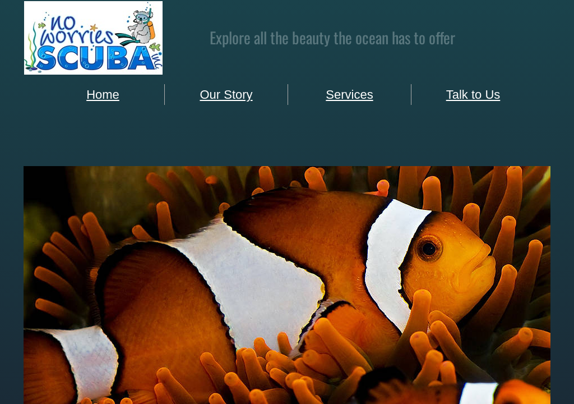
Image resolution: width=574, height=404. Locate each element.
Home (102, 95)
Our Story (226, 95)
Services (349, 95)
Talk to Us (473, 95)
